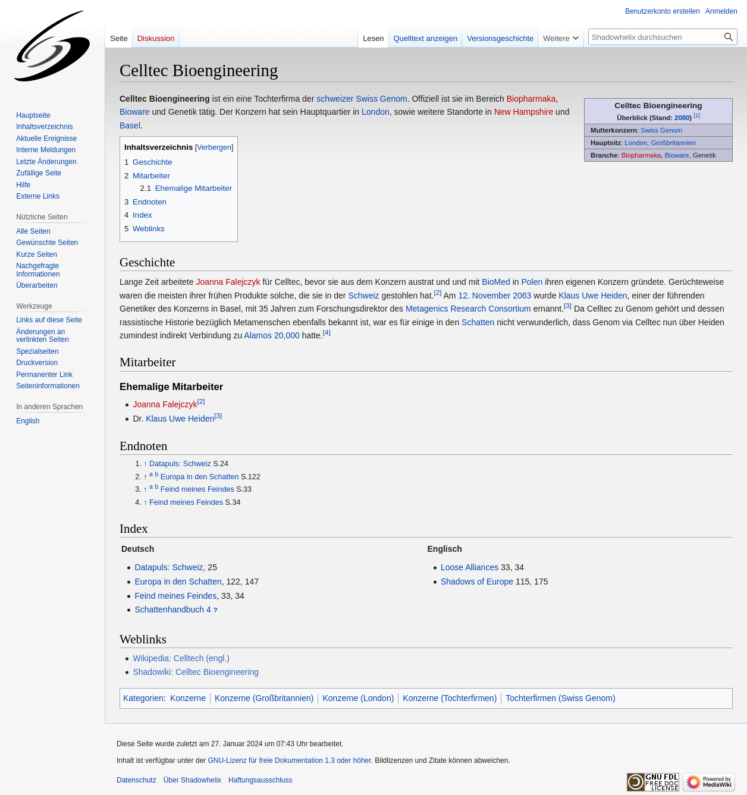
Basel (130, 125)
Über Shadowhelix (192, 780)
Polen (532, 282)
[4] (327, 332)
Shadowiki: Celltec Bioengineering (196, 672)
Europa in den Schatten (200, 477)
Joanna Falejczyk (228, 282)
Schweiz (363, 295)
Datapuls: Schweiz (180, 464)
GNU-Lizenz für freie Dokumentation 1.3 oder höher (289, 760)
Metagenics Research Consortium (468, 308)
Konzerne (188, 698)
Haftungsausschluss (260, 780)
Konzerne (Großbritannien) (264, 698)
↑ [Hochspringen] (145, 464)
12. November (484, 295)
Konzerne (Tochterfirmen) (450, 698)
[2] (437, 292)
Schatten (478, 322)
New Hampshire (524, 112)
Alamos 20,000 (271, 335)
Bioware (677, 155)
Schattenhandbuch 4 (172, 609)
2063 (522, 295)
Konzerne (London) (358, 698)
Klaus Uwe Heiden (592, 295)
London (635, 142)
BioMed (496, 282)
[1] (696, 115)
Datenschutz (136, 780)
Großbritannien (673, 142)
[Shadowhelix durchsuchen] (662, 37)
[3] (568, 306)
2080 (681, 117)
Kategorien (143, 698)
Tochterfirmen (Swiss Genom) (560, 698)
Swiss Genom (661, 130)
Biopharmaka (641, 155)
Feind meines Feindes (197, 489)
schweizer (334, 98)
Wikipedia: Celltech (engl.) (181, 658)
